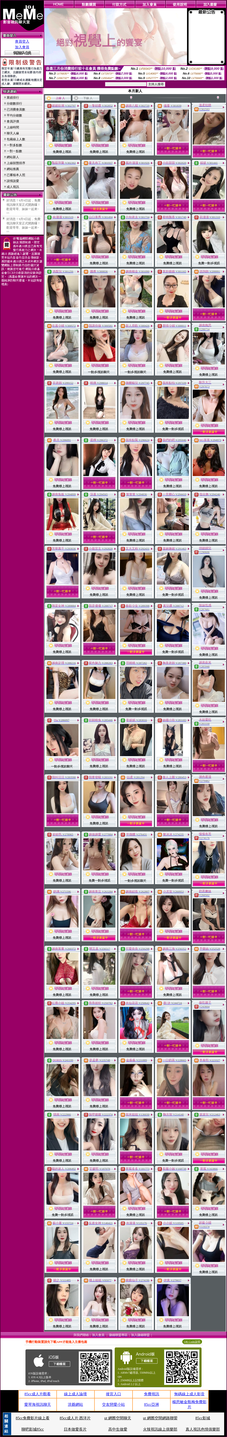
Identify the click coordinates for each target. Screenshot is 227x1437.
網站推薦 (13, 169)
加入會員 (22, 47)
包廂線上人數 (16, 139)
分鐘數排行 (14, 103)
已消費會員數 (16, 109)
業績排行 (13, 97)
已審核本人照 (16, 175)
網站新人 (13, 157)
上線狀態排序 (16, 163)
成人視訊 (13, 187)
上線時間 (13, 127)
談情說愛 (13, 181)
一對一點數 (14, 151)
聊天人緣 (13, 133)
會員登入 (22, 41)
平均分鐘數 (14, 115)
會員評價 (13, 121)
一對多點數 (14, 145)
